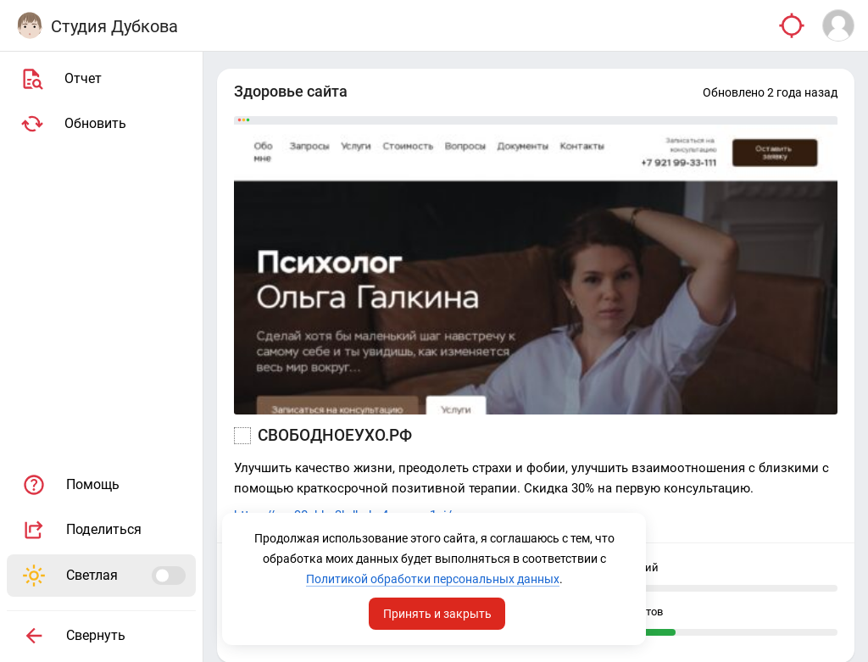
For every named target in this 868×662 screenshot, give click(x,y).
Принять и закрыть (437, 613)
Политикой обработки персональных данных (432, 579)
